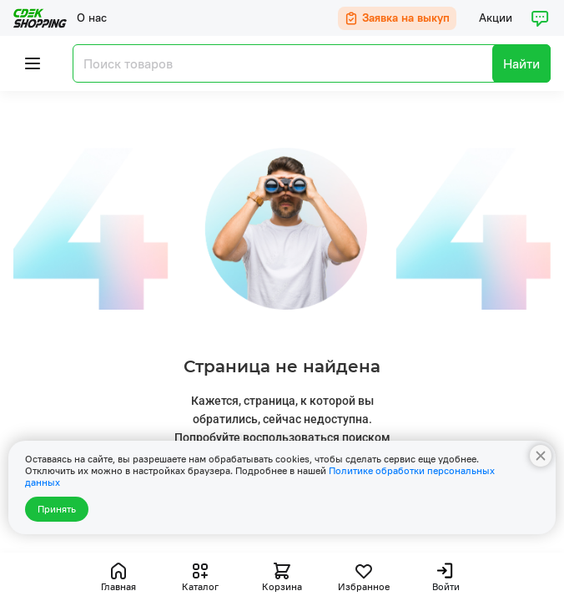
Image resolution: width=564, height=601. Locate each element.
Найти (521, 63)
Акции (495, 17)
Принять (57, 509)
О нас (92, 17)
